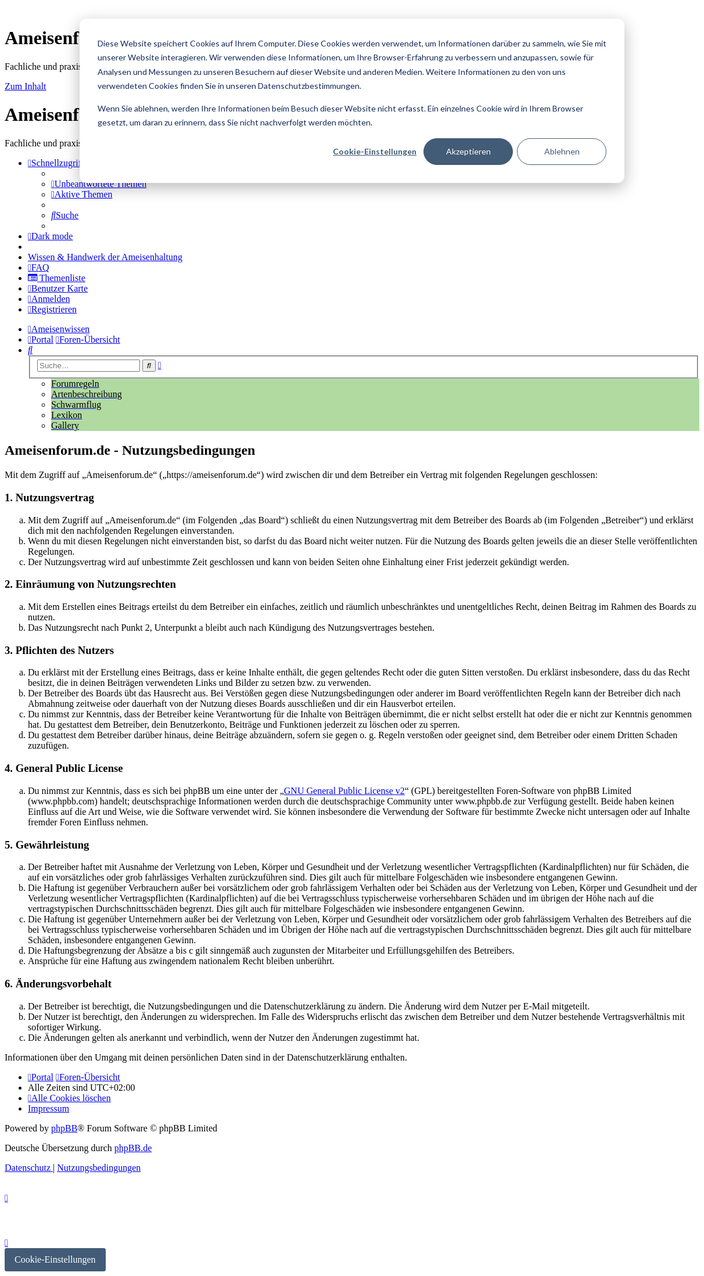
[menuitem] (98, 184)
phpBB (64, 1128)
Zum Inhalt (25, 86)
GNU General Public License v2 (344, 791)
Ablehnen (562, 151)
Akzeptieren (468, 151)
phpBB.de (133, 1148)
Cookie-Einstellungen (374, 151)
